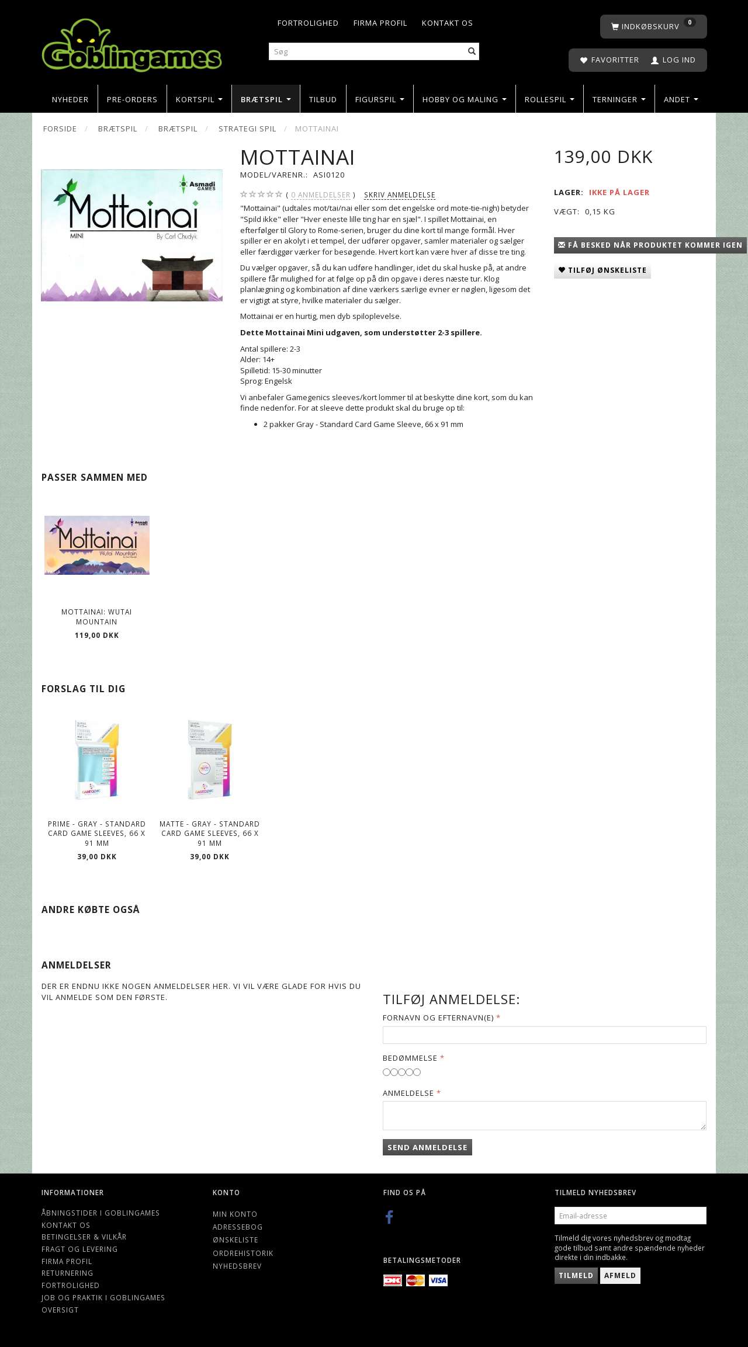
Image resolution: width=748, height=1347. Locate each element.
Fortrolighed (308, 23)
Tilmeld (576, 1275)
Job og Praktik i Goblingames (103, 1297)
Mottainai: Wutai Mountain (96, 616)
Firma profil (380, 23)
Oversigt (60, 1309)
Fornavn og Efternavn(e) (438, 1017)
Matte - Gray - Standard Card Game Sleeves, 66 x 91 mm (210, 833)
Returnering (67, 1272)
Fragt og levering (79, 1249)
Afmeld (620, 1275)
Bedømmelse (410, 1058)
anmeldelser (321, 195)
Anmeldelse (408, 1093)
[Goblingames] (132, 42)
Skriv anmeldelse (399, 194)
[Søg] (472, 51)
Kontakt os (447, 23)
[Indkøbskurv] (653, 26)
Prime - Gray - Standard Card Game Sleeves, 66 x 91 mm (97, 833)
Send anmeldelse (427, 1147)
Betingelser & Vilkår (84, 1236)
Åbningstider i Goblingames (100, 1212)
